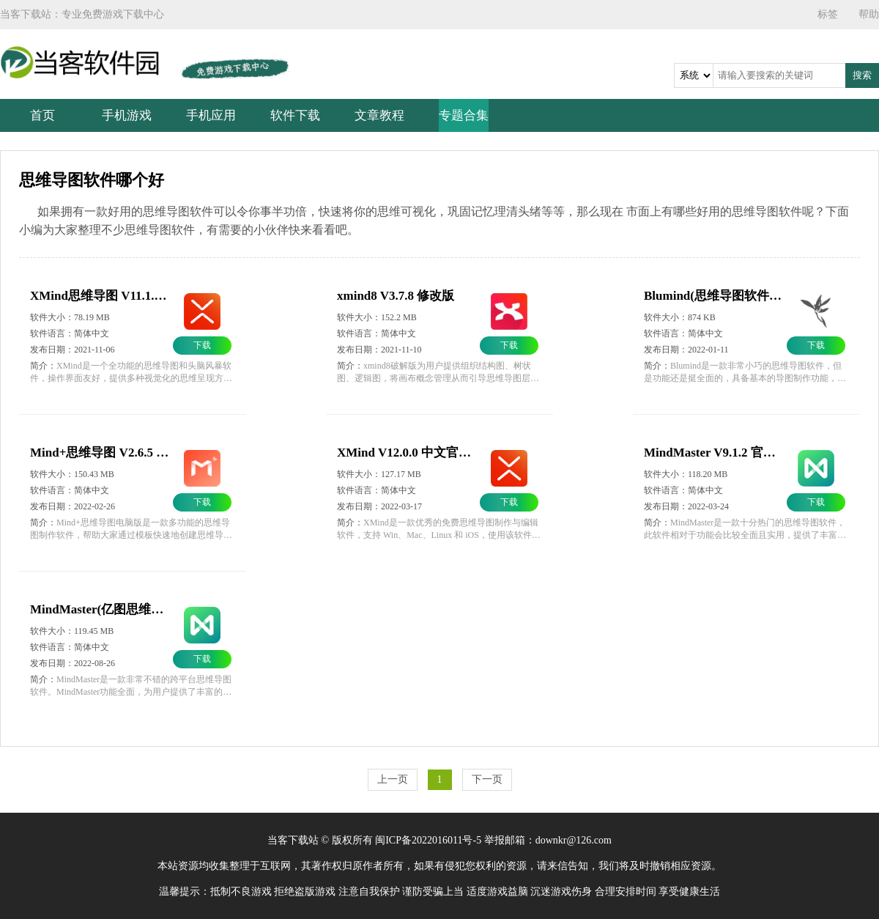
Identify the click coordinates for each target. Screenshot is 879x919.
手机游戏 (127, 115)
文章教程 (379, 115)
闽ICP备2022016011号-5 (428, 840)
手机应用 (211, 115)
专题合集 (464, 115)
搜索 (862, 75)
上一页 (392, 779)
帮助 (868, 14)
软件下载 (295, 115)
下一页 (487, 779)
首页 (42, 115)
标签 (827, 14)
